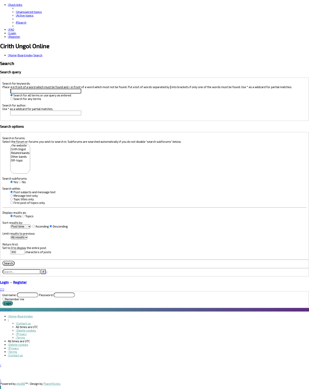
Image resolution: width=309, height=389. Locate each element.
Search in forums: (13, 138)
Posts (15, 216)
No (22, 182)
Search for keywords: (16, 83)
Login (4, 282)
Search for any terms (25, 99)
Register (20, 282)
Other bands (20, 157)
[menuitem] (29, 12)
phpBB (20, 383)
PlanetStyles (51, 383)
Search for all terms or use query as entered (40, 95)
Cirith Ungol (20, 149)
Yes (14, 182)
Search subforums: (14, 178)
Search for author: (14, 105)
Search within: (11, 188)
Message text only (24, 195)
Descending (58, 226)
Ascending (40, 226)
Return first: (10, 244)
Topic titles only (22, 199)
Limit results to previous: (18, 233)
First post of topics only (27, 202)
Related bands (20, 153)
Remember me (14, 299)
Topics (28, 216)
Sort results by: (12, 222)
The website (20, 145)
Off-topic (20, 160)
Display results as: (14, 212)
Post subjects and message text (33, 192)
